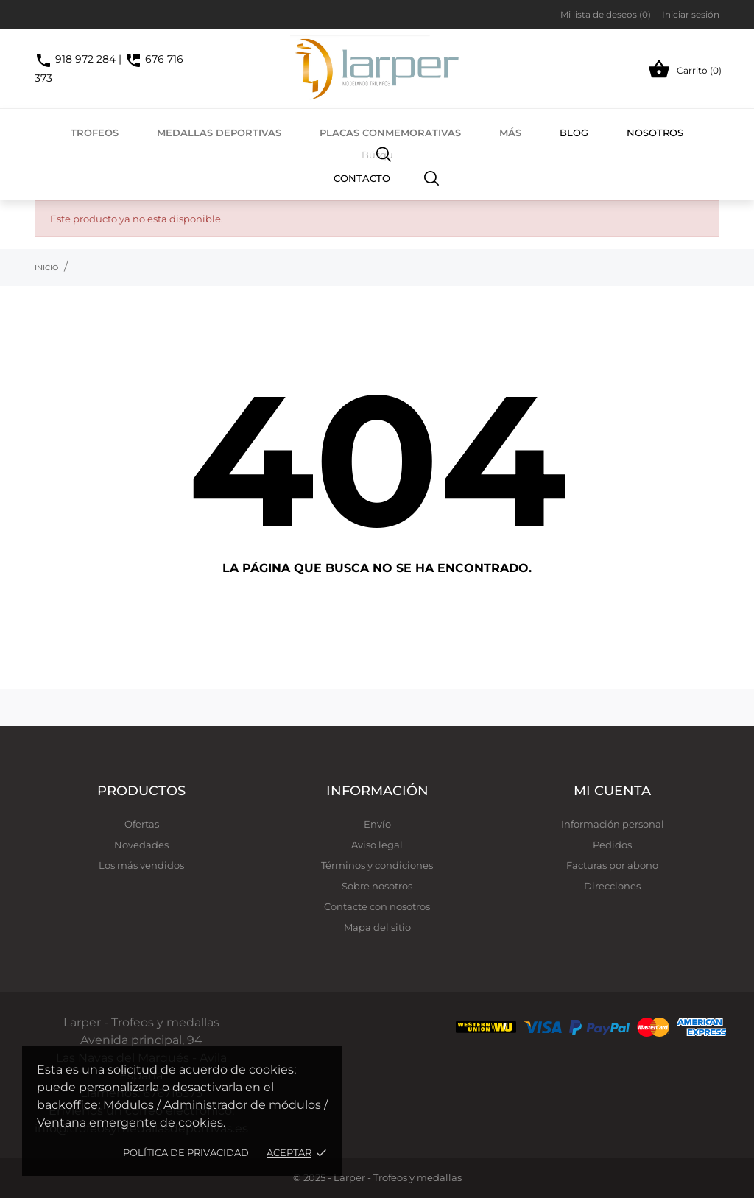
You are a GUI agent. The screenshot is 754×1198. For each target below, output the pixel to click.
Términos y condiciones (377, 865)
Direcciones (612, 886)
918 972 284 (75, 59)
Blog (574, 132)
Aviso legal (377, 844)
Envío (377, 824)
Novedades (141, 844)
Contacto (362, 178)
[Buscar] (432, 177)
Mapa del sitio (377, 927)
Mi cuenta (612, 791)
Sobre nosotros (377, 886)
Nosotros (655, 132)
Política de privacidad (186, 1152)
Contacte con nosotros (377, 906)
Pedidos (612, 844)
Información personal (612, 824)
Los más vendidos (141, 865)
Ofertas (141, 824)
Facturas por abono (612, 865)
